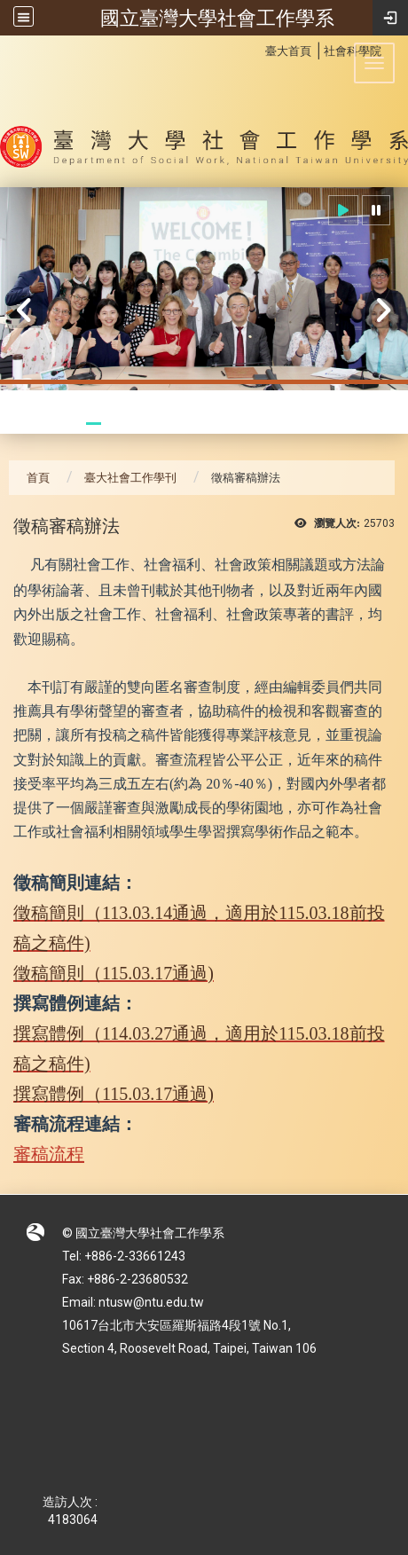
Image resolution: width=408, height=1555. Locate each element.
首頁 (38, 477)
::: (256, 48)
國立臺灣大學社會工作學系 (217, 17)
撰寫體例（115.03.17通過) (113, 1093)
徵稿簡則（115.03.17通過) (113, 973)
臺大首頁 (288, 51)
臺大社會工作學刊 (130, 477)
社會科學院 (352, 51)
